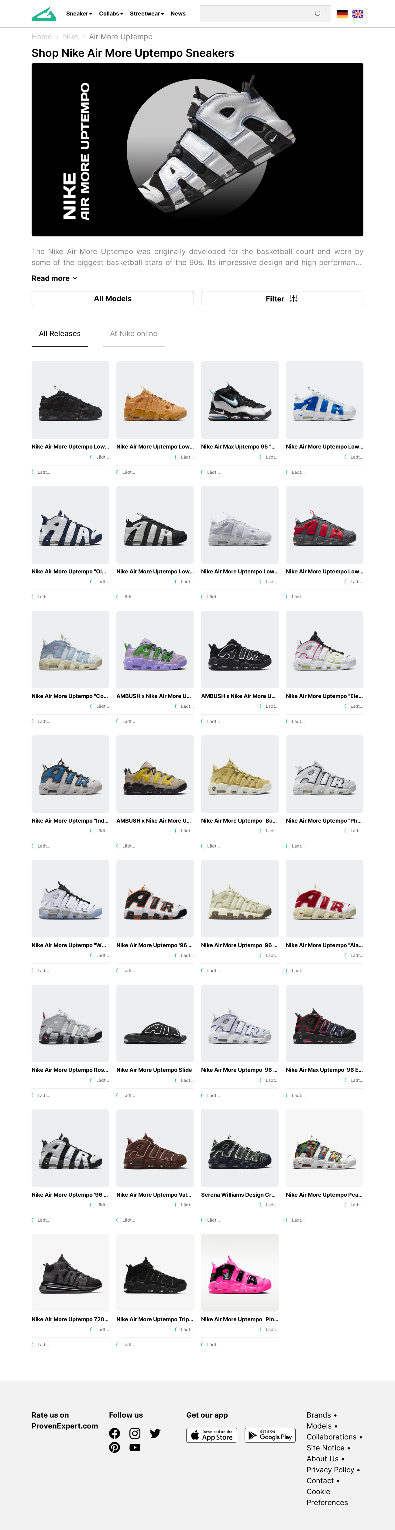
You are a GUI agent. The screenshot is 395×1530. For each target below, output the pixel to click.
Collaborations (332, 1436)
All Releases (60, 333)
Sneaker (77, 13)
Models (319, 1426)
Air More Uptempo (121, 36)
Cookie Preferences (327, 1497)
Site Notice (326, 1447)
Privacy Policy (330, 1469)
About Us (323, 1458)
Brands (319, 1415)
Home (42, 36)
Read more (56, 278)
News (178, 13)
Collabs (109, 13)
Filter (282, 298)
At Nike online (133, 333)
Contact (320, 1480)
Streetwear (145, 13)
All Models (113, 298)
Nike (70, 36)
